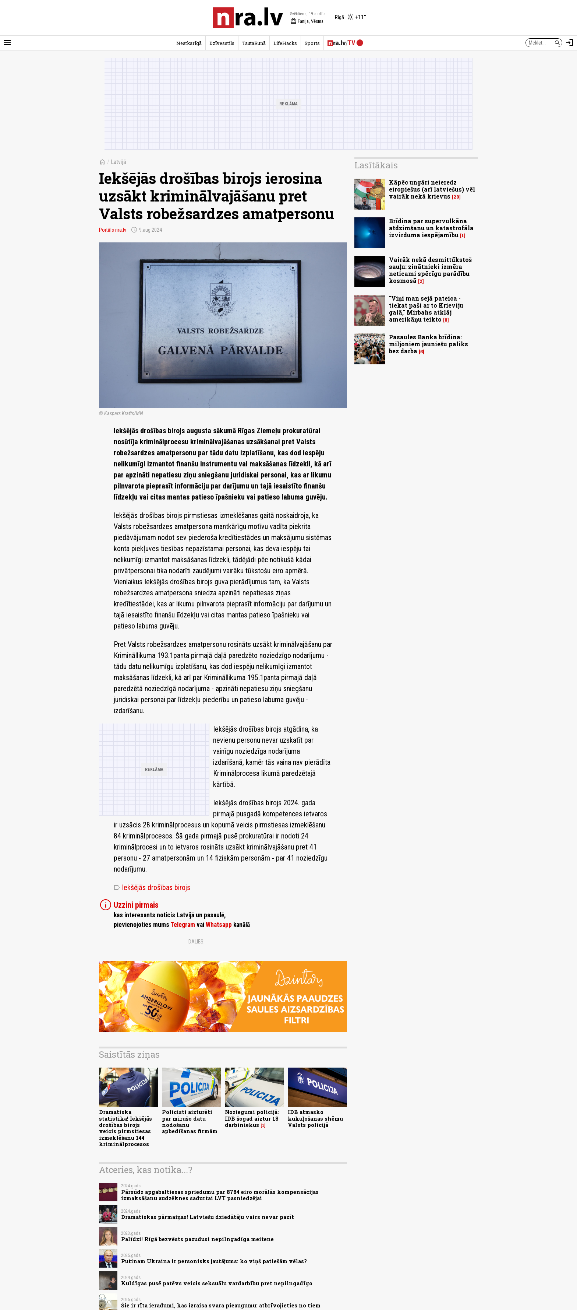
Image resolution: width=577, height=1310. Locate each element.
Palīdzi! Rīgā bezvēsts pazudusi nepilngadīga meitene (197, 1239)
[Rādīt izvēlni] (7, 42)
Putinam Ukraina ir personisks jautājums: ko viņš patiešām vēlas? (214, 1261)
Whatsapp (219, 924)
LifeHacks (285, 43)
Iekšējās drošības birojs (152, 887)
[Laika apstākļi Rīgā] (350, 18)
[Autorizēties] (569, 42)
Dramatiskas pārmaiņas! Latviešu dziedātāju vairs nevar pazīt (207, 1216)
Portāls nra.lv (112, 230)
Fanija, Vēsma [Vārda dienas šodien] (306, 21)
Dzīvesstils (221, 43)
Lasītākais (376, 165)
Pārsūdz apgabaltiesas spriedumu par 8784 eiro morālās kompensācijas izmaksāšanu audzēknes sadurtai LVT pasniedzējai (220, 1195)
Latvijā (118, 161)
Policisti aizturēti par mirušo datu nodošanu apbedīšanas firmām (189, 1121)
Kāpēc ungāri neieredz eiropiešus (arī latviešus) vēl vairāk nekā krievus (432, 189)
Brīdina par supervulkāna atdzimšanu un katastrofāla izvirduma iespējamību (431, 228)
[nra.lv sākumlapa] (248, 17)
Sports (312, 43)
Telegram (182, 924)
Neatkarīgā (189, 43)
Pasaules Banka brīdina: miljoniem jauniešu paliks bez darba (428, 344)
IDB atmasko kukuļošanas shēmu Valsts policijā (315, 1118)
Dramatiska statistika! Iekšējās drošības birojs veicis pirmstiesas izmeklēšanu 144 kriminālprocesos (125, 1127)
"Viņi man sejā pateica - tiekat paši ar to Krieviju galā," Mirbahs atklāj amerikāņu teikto (426, 308)
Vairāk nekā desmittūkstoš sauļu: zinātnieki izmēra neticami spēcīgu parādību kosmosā (430, 270)
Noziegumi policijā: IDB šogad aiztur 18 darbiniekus (252, 1118)
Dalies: (196, 942)
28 (456, 197)
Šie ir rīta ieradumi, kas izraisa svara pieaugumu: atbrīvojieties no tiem (221, 1305)
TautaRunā (254, 43)
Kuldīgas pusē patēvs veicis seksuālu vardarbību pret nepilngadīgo (216, 1283)
